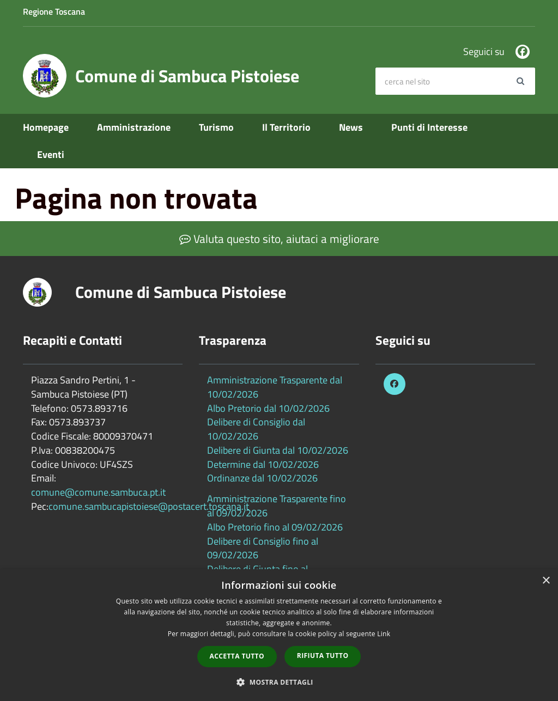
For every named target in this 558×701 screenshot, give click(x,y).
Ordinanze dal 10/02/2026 (262, 478)
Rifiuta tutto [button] (323, 655)
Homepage (46, 127)
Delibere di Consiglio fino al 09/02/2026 (262, 548)
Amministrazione (134, 127)
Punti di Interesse (429, 127)
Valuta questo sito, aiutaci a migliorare (279, 238)
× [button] (546, 581)
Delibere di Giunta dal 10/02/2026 (277, 450)
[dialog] (279, 635)
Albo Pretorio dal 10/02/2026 (268, 408)
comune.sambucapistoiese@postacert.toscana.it (148, 506)
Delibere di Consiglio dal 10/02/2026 (256, 428)
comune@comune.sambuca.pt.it (98, 492)
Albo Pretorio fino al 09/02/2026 (275, 527)
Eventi (50, 154)
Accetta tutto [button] (237, 656)
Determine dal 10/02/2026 (263, 464)
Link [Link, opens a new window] (383, 633)
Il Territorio (286, 127)
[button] (279, 681)
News (351, 127)
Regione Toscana (54, 11)
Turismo (216, 127)
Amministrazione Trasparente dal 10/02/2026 (274, 387)
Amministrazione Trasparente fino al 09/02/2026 (276, 505)
